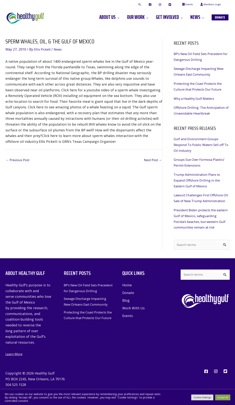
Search (221, 252)
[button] (153, 4)
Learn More (14, 365)
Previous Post (19, 160)
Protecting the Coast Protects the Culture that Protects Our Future (88, 334)
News (60, 49)
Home (127, 296)
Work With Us (133, 319)
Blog (126, 311)
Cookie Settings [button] (202, 397)
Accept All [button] (222, 397)
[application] (127, 17)
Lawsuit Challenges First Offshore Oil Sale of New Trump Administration (201, 200)
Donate (128, 304)
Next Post (152, 160)
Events (127, 327)
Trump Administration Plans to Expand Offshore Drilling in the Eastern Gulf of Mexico (199, 180)
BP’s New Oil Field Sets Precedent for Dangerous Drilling (84, 302)
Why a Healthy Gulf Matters (196, 98)
